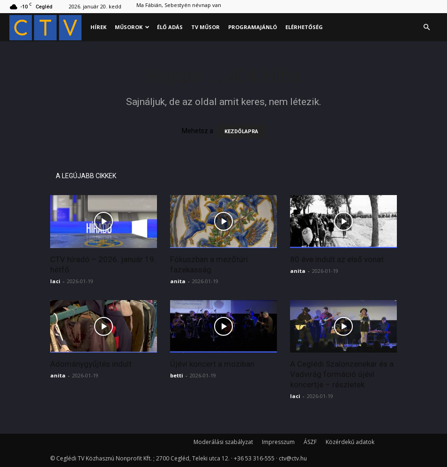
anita (178, 281)
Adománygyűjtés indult (91, 364)
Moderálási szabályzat (223, 442)
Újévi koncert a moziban (212, 364)
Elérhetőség (304, 26)
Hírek (98, 26)
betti (176, 375)
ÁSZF (310, 442)
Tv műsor (205, 26)
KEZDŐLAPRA (241, 131)
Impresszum (278, 442)
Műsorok (132, 26)
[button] (426, 27)
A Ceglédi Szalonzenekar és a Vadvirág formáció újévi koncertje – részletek (342, 374)
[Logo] (47, 27)
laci (55, 281)
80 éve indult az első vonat (337, 259)
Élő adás (170, 26)
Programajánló (252, 26)
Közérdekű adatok (350, 442)
